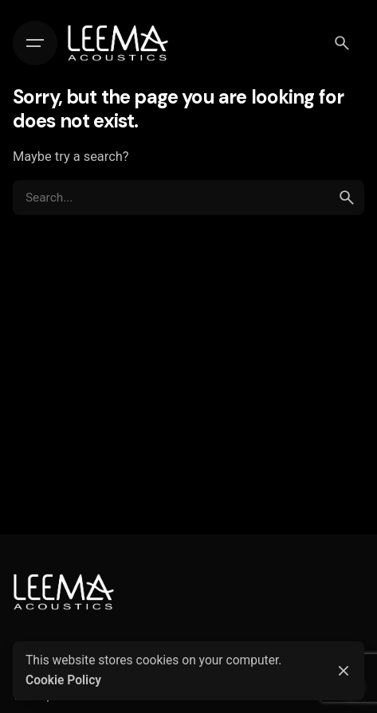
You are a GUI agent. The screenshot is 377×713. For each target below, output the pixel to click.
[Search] (342, 43)
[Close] (343, 671)
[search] (346, 197)
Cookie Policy (63, 680)
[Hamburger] (35, 43)
